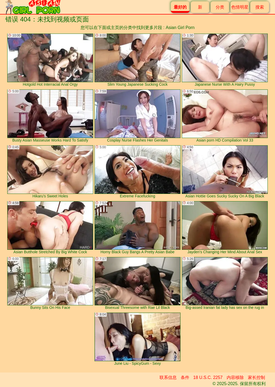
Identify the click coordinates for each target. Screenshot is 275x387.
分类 (220, 7)
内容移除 (235, 377)
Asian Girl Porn (180, 27)
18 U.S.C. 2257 (208, 377)
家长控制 (256, 377)
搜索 (259, 7)
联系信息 (168, 377)
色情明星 (239, 7)
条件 (185, 377)
